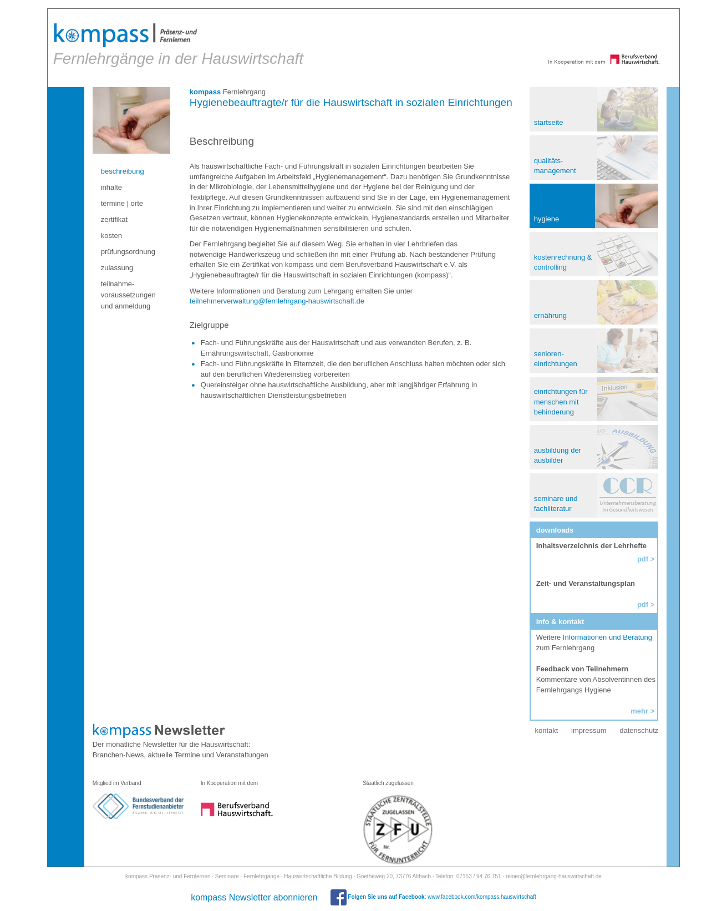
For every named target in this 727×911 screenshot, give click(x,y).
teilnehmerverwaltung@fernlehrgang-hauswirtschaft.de (278, 297)
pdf (641, 601)
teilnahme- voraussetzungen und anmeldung (131, 291)
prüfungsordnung (131, 248)
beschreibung (125, 168)
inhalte (114, 184)
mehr (638, 708)
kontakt (545, 727)
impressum (587, 727)
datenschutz (637, 727)
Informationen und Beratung (607, 634)
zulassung (120, 264)
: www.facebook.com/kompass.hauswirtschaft (433, 893)
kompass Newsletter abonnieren (254, 894)
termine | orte (125, 200)
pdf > (644, 555)
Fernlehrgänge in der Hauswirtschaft (179, 41)
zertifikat (117, 216)
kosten (114, 232)
